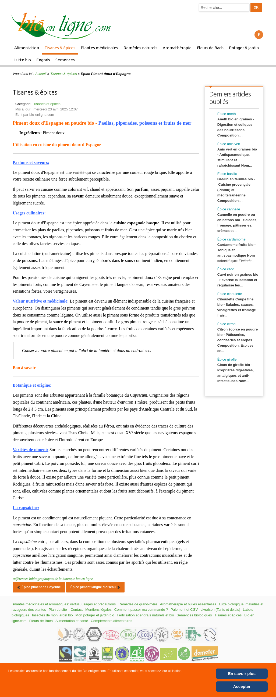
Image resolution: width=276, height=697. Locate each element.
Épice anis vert (228, 144)
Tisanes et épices (47, 104)
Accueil (41, 74)
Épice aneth (226, 114)
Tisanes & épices (63, 74)
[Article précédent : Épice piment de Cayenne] (39, 587)
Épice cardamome (231, 239)
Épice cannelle (228, 209)
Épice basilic (227, 174)
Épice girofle (227, 359)
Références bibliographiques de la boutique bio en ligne (53, 579)
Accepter (241, 686)
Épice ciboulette (229, 294)
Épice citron (226, 324)
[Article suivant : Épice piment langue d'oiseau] (95, 587)
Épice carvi (226, 269)
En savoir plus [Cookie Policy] (242, 673)
